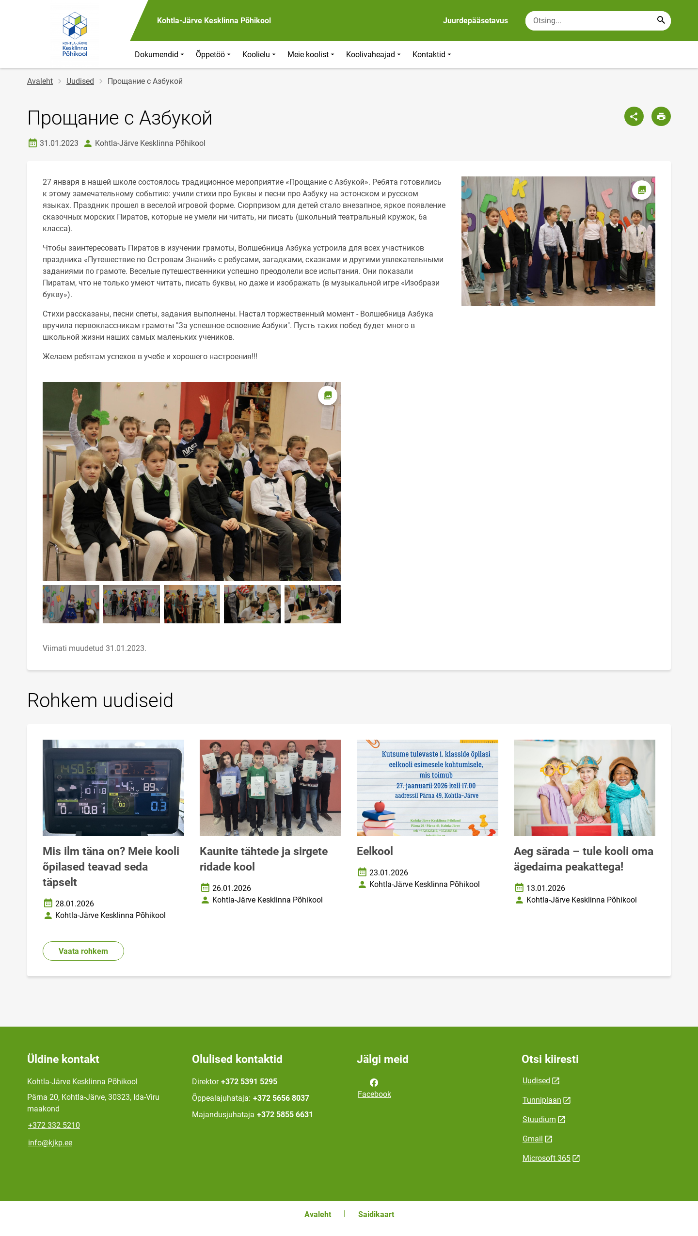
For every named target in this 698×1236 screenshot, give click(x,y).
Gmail (533, 1138)
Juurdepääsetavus (475, 20)
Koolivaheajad (374, 54)
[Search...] (661, 21)
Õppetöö (214, 54)
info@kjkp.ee (50, 1142)
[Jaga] (634, 116)
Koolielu (260, 54)
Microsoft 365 (547, 1158)
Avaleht (40, 81)
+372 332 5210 (54, 1125)
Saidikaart (376, 1214)
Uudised (80, 81)
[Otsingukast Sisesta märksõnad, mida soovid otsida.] (598, 21)
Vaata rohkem (83, 951)
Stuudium (539, 1119)
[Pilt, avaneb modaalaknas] (192, 481)
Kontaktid (432, 54)
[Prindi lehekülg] (661, 116)
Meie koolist (311, 54)
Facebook (374, 1087)
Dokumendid (160, 54)
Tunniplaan (542, 1100)
